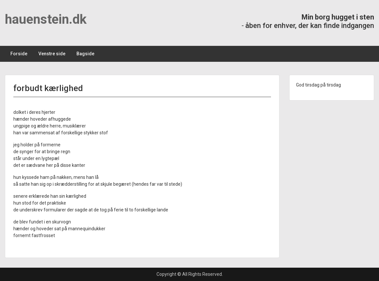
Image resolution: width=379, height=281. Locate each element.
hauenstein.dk (46, 19)
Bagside (85, 53)
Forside (18, 53)
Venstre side (51, 53)
